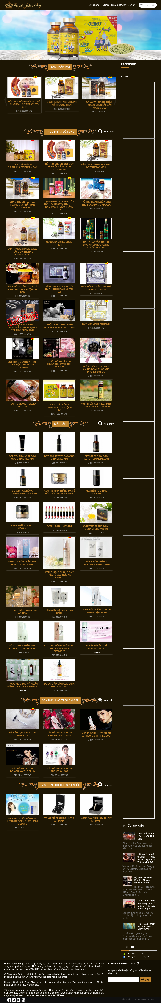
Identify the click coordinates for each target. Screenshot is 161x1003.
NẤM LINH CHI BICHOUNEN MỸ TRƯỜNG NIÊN (98, 103)
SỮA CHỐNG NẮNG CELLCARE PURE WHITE (96, 562)
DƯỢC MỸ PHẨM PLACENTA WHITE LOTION (59, 685)
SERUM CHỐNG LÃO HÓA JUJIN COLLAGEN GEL (22, 562)
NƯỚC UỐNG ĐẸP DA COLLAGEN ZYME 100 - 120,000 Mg (59, 364)
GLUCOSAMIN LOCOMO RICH (59, 243)
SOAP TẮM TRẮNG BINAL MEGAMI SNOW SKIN (96, 527)
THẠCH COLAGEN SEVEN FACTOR (22, 405)
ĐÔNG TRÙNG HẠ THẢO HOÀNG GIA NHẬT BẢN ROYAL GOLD (22, 205)
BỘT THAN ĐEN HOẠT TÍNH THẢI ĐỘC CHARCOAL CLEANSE (22, 365)
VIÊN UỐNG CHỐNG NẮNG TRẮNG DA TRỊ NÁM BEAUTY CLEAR (22, 252)
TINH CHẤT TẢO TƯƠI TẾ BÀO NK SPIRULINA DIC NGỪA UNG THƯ (96, 245)
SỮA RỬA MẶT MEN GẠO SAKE (59, 611)
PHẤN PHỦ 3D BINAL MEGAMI (22, 526)
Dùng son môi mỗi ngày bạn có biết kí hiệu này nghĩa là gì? (146, 904)
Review (122, 5)
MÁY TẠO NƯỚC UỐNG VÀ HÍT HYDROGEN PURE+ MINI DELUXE (22, 821)
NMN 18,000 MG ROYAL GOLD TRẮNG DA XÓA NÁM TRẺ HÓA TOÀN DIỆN (22, 327)
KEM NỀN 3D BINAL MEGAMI (96, 492)
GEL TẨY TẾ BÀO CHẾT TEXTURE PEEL (96, 647)
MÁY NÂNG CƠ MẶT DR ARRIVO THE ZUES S (59, 733)
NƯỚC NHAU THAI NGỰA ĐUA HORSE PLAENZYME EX (59, 289)
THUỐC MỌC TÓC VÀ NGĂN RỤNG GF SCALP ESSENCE (22, 685)
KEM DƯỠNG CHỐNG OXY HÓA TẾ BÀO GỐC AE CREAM (59, 575)
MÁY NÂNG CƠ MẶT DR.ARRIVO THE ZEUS (22, 769)
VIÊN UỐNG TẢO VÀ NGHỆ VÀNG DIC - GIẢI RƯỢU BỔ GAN (22, 289)
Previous (6, 100)
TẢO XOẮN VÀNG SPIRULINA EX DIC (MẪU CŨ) (59, 407)
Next (114, 100)
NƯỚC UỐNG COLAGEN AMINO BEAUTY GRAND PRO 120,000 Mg (96, 369)
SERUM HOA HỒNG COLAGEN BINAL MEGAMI (22, 492)
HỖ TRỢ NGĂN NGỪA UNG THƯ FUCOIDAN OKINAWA (96, 203)
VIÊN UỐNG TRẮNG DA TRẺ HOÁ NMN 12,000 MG (96, 288)
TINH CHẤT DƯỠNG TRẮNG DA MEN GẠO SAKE (96, 610)
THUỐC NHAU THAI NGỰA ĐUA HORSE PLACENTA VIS (59, 326)
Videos (106, 5)
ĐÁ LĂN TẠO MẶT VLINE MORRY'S (22, 733)
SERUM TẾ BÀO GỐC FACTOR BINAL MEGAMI (96, 457)
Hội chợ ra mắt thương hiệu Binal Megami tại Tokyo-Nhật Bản (146, 858)
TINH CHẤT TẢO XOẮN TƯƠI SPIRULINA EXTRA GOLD (96, 405)
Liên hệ (131, 5)
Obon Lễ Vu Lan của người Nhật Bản (146, 836)
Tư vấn (114, 5)
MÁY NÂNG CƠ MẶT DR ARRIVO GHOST (59, 769)
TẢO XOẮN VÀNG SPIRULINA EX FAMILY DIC (23, 103)
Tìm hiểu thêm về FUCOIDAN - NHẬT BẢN (146, 927)
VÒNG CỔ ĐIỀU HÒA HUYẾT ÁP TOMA (59, 819)
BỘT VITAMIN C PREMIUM (96, 324)
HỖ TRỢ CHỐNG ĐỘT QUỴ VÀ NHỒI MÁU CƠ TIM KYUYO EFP (60, 104)
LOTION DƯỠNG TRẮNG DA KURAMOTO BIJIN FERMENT (59, 648)
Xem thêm (109, 131)
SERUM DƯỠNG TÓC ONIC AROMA (22, 611)
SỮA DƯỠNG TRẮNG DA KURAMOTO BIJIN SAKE (22, 647)
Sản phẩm (95, 5)
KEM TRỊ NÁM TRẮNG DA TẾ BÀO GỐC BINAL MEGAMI (59, 492)
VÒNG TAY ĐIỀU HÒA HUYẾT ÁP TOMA (96, 819)
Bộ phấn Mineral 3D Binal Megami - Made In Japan (144, 880)
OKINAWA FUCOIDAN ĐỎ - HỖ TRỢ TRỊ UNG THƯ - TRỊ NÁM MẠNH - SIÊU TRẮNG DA (59, 205)
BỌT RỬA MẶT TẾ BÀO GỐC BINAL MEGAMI (59, 457)
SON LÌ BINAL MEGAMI (59, 526)
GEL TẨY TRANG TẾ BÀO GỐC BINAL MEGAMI (22, 457)
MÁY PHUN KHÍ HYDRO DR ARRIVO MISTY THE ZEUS (96, 734)
